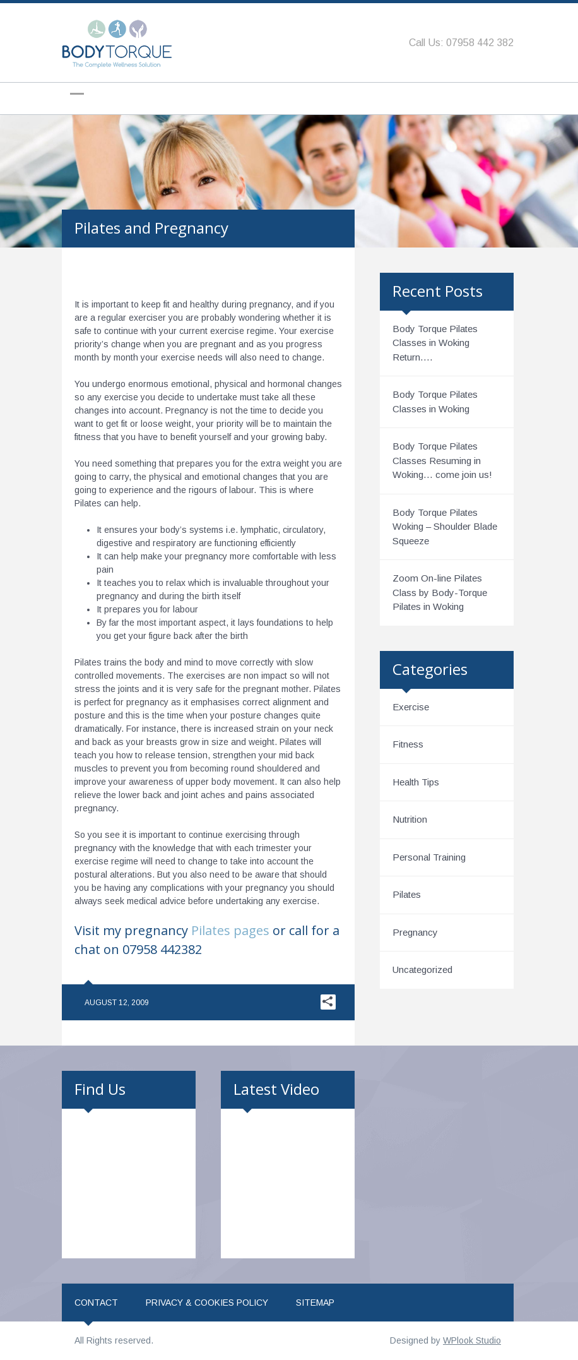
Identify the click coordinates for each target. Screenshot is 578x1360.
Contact (96, 1302)
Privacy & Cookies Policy (207, 1302)
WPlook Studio (472, 1340)
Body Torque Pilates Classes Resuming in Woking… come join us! (442, 460)
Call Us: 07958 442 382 (461, 42)
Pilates (406, 894)
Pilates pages (230, 930)
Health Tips (415, 782)
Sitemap (315, 1302)
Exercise (410, 706)
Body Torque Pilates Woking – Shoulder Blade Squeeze (444, 526)
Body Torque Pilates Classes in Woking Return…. (435, 342)
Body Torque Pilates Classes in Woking (435, 401)
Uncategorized (422, 969)
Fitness (407, 744)
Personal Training (429, 857)
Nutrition (409, 819)
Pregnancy (415, 932)
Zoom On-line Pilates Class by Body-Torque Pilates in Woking (439, 592)
